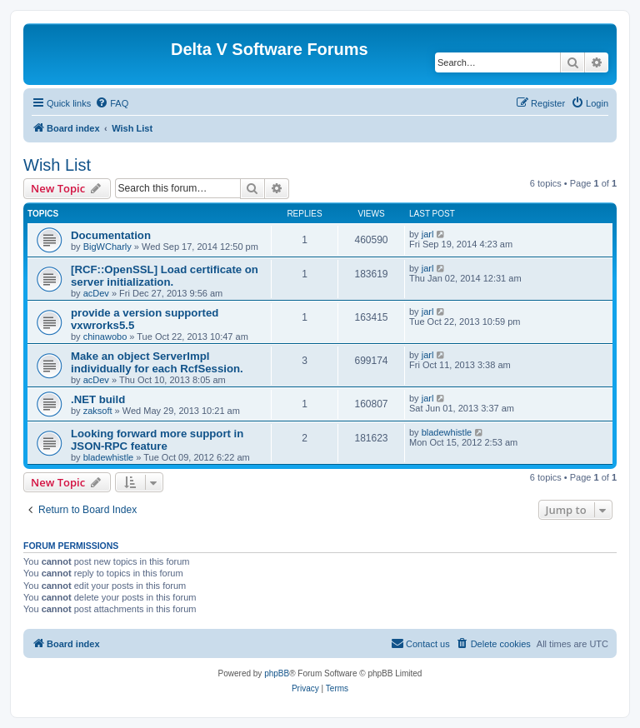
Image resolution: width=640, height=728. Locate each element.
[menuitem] (111, 103)
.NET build (98, 399)
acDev (96, 293)
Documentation (111, 235)
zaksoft (97, 411)
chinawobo (105, 337)
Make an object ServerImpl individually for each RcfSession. (157, 362)
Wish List (57, 165)
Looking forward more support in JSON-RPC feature (157, 439)
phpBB (276, 673)
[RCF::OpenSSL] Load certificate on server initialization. (164, 275)
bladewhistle (108, 457)
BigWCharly (107, 247)
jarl (428, 234)
